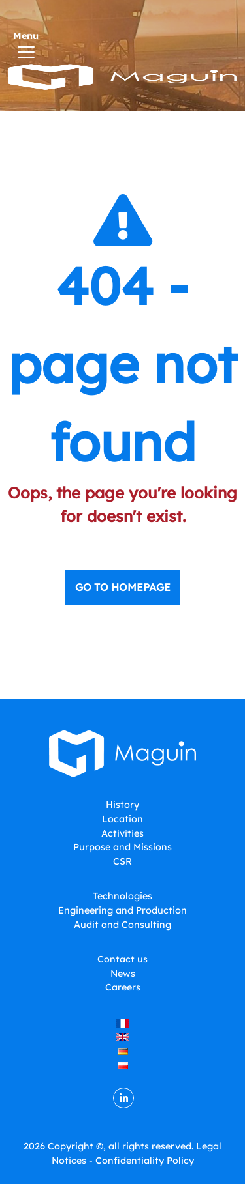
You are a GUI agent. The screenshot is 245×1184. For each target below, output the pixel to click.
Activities (122, 833)
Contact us (122, 959)
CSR (122, 861)
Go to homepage (123, 587)
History (122, 805)
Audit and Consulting (122, 925)
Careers (122, 987)
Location (122, 819)
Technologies (122, 896)
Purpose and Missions (122, 847)
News (122, 973)
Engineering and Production (122, 910)
